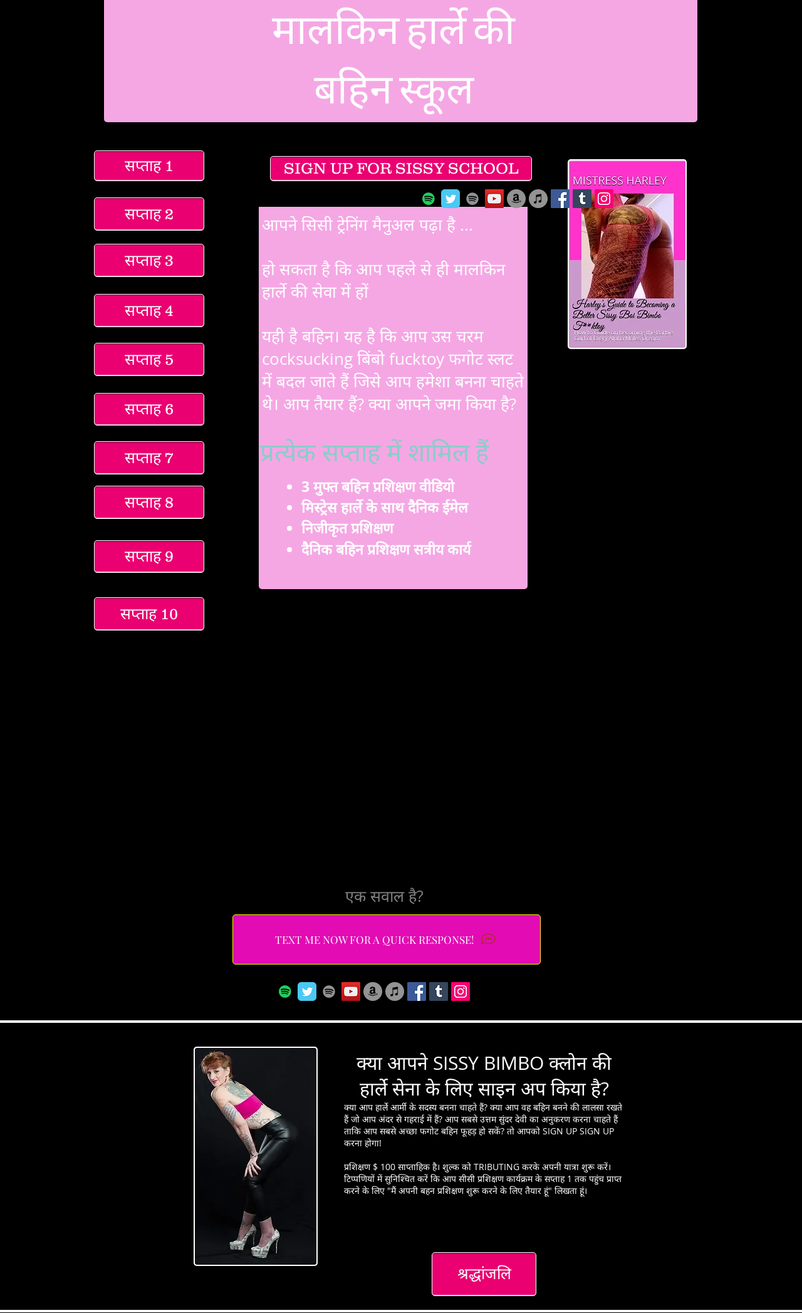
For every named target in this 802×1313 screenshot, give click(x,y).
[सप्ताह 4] (149, 310)
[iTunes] (538, 198)
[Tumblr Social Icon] (582, 198)
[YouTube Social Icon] (494, 198)
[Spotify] (428, 198)
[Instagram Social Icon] (604, 198)
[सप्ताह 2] (149, 214)
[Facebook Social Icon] (560, 198)
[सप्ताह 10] (149, 613)
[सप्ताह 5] (149, 359)
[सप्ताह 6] (149, 409)
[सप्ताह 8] (149, 502)
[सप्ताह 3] (149, 260)
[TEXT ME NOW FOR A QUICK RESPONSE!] (386, 939)
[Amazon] (516, 198)
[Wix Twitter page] (450, 198)
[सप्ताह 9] (149, 556)
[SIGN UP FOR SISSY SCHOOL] (401, 168)
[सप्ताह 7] (149, 457)
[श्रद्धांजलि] (484, 1274)
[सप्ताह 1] (149, 165)
